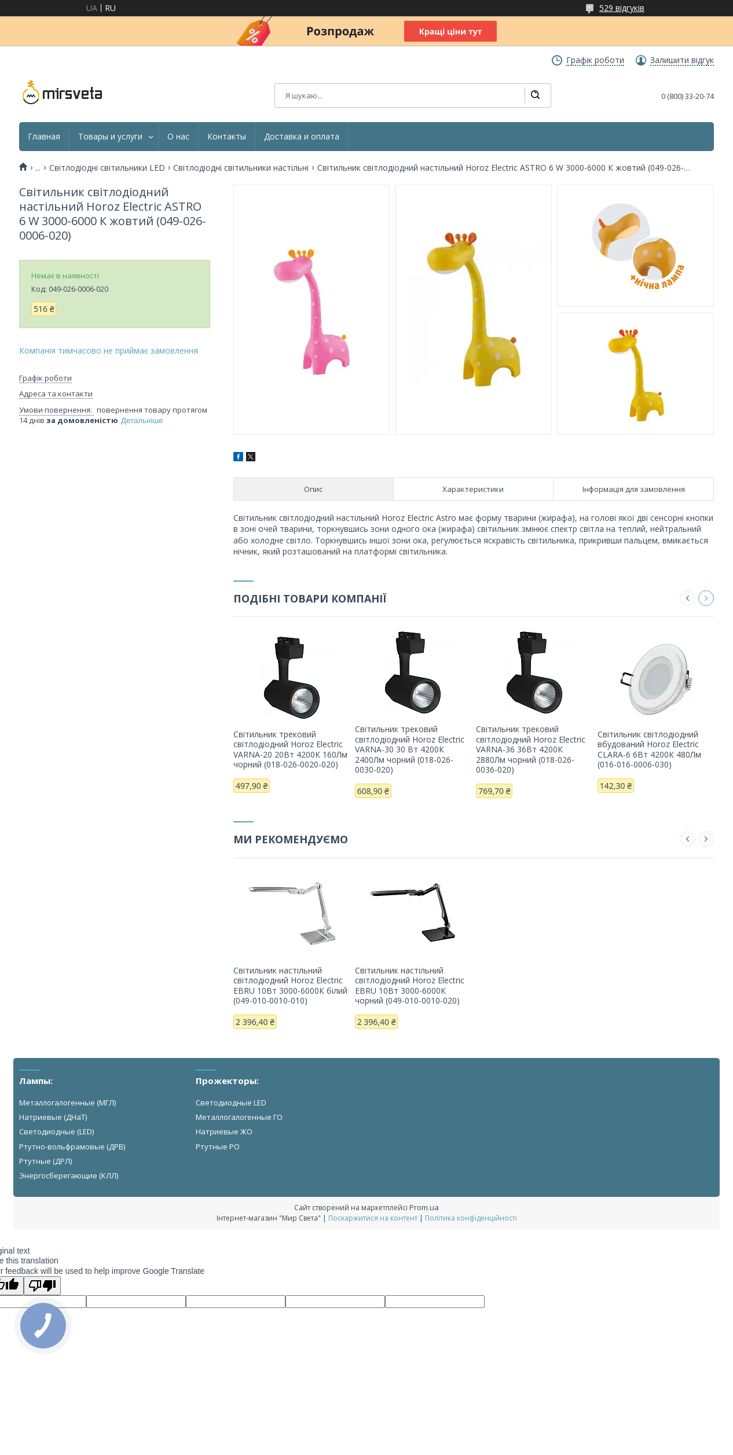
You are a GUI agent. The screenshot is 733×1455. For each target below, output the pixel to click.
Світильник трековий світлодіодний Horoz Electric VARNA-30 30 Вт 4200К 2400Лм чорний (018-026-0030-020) (409, 749)
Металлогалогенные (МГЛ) (67, 1102)
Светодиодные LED (231, 1102)
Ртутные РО (218, 1146)
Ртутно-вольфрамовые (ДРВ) (72, 1146)
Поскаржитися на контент (372, 1218)
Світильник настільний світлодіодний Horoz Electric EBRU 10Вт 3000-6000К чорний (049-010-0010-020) (409, 985)
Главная (44, 136)
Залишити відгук (682, 60)
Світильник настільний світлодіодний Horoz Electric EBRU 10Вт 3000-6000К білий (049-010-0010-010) (290, 985)
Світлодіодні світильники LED (107, 168)
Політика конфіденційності (471, 1218)
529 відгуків (621, 7)
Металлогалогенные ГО (239, 1117)
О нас (178, 136)
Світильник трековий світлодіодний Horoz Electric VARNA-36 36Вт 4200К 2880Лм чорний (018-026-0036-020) (530, 749)
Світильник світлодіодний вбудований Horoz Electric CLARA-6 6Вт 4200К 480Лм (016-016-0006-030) (649, 749)
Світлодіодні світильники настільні (241, 168)
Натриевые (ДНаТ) (53, 1117)
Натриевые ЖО (224, 1131)
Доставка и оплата (301, 136)
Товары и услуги (110, 136)
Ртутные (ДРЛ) (45, 1161)
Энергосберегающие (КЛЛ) (68, 1175)
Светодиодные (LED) (56, 1131)
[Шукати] (535, 95)
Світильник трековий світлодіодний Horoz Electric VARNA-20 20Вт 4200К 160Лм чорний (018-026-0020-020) (290, 749)
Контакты (226, 136)
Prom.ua (424, 1207)
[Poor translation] (42, 1285)
